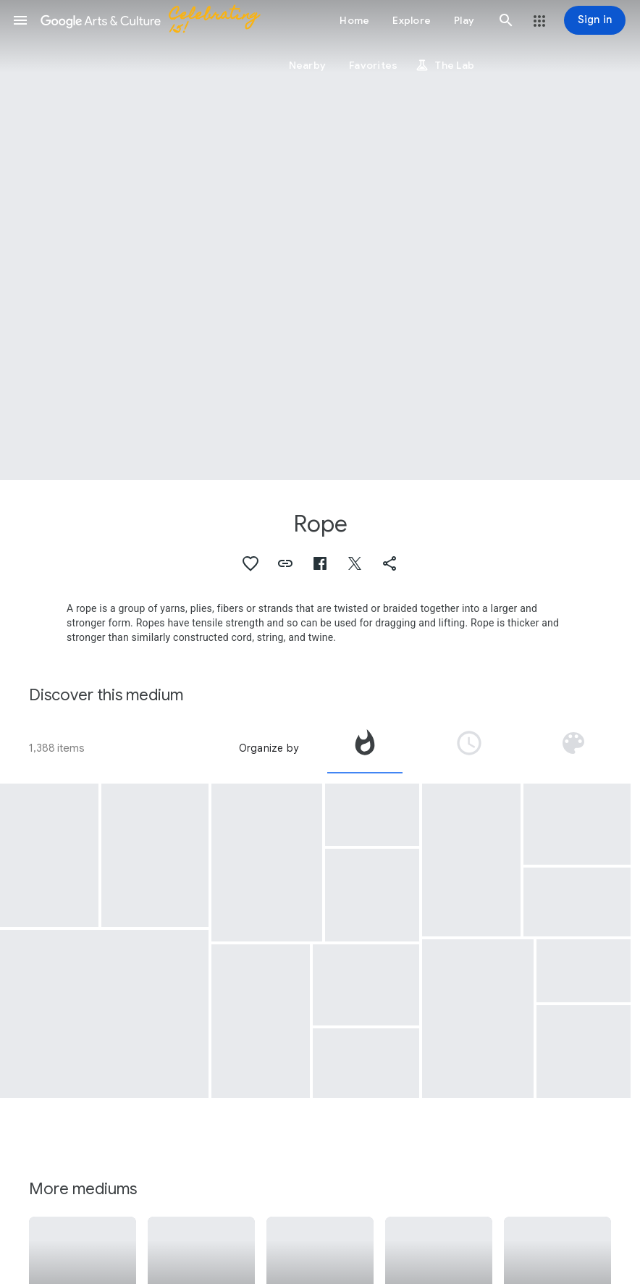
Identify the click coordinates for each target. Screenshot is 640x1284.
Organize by (268, 748)
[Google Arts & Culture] (156, 20)
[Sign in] (595, 20)
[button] (20, 20)
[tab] (365, 748)
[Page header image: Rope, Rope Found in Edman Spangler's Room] (320, 240)
